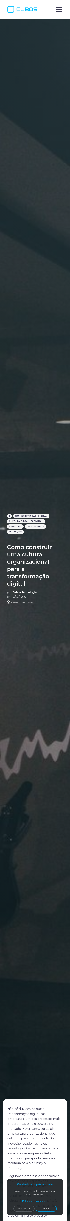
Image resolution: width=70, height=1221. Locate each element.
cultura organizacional (26, 521)
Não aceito (24, 1208)
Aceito (46, 1208)
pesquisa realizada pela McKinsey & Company (31, 1163)
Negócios (15, 526)
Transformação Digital (31, 516)
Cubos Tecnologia (25, 592)
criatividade (35, 526)
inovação (15, 532)
